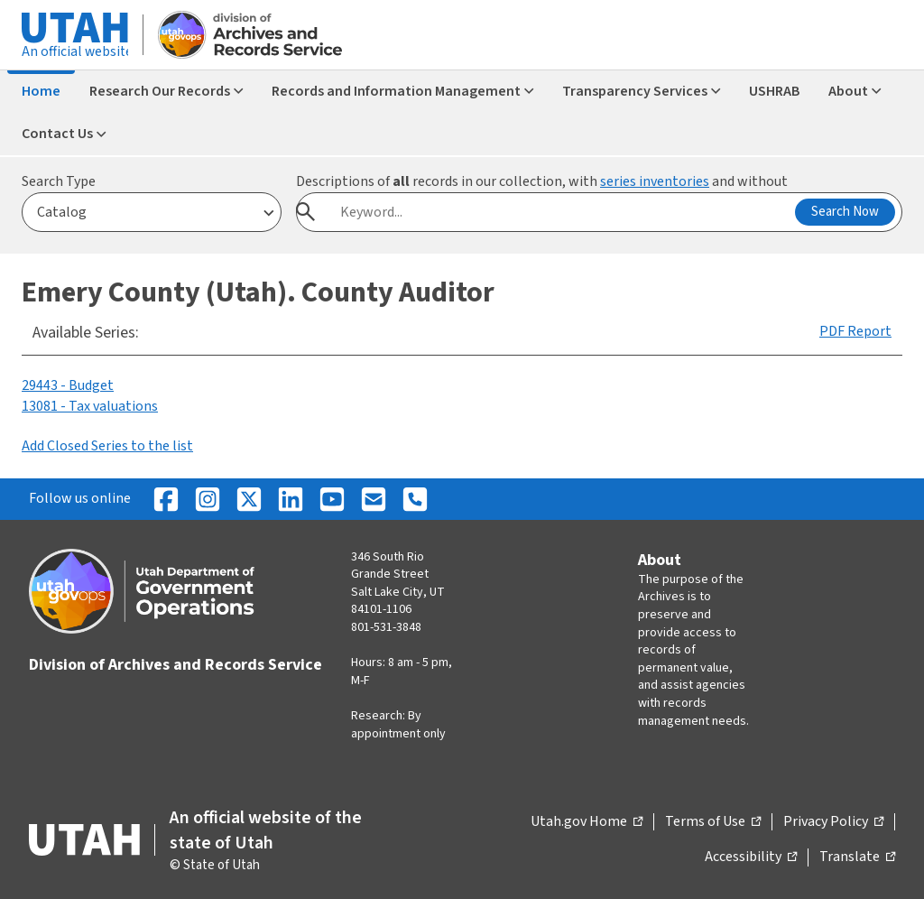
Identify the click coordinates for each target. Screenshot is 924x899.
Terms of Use (713, 822)
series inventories (654, 181)
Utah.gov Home (586, 822)
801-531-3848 (386, 627)
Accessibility (751, 857)
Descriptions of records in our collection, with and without (542, 181)
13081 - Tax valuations (90, 406)
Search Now (845, 211)
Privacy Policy (833, 822)
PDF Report (855, 331)
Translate (857, 857)
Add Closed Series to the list (107, 446)
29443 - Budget (68, 385)
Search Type (59, 181)
